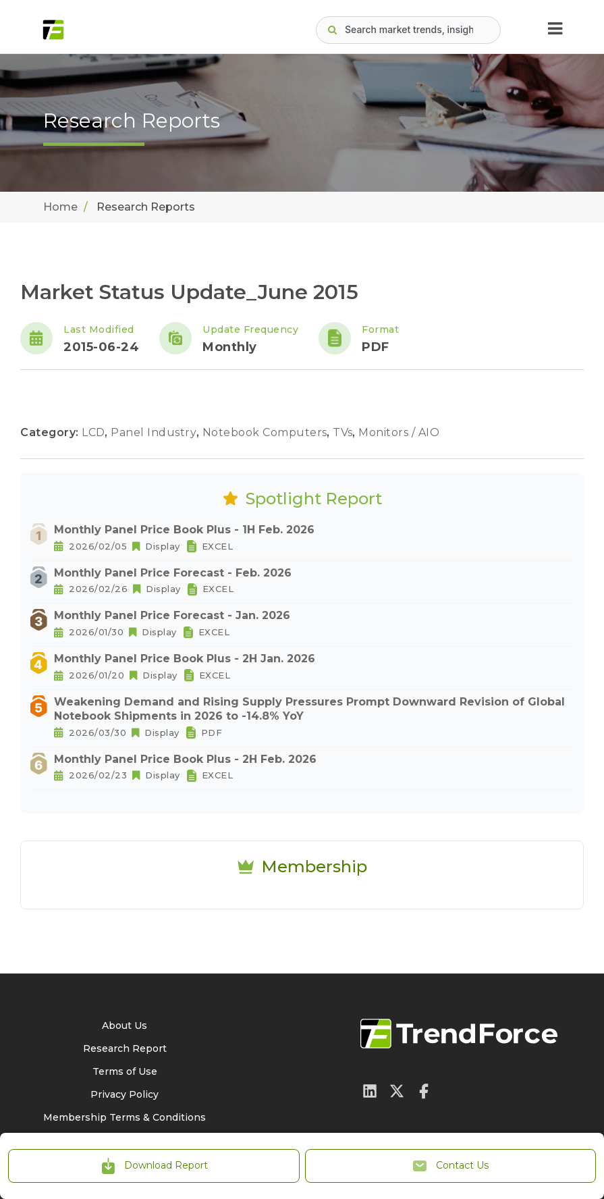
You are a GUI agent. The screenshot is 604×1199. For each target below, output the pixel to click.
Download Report (154, 1166)
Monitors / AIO (398, 432)
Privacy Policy (124, 1094)
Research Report (125, 1048)
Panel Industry (155, 432)
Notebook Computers (266, 432)
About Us (124, 1025)
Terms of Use (124, 1071)
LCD (95, 432)
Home (60, 207)
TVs (344, 432)
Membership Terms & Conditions (124, 1117)
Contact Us (450, 1166)
